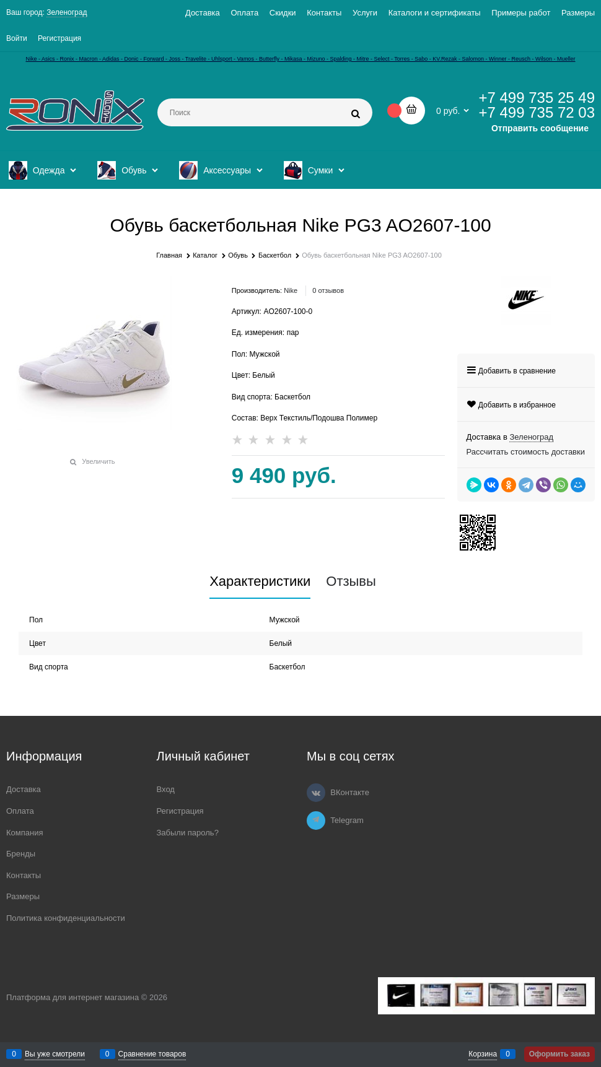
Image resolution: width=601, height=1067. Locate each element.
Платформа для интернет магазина (72, 997)
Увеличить (98, 461)
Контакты (324, 12)
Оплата (244, 12)
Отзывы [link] (351, 581)
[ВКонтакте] (316, 792)
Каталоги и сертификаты (434, 12)
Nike (290, 290)
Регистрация (59, 38)
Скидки (283, 12)
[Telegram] (316, 820)
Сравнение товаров (152, 1054)
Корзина (482, 1054)
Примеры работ (520, 12)
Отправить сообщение (540, 128)
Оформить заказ (559, 1054)
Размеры (578, 12)
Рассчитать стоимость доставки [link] (526, 451)
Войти (16, 38)
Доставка (202, 12)
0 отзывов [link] (328, 290)
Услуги (365, 12)
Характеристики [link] (259, 581)
